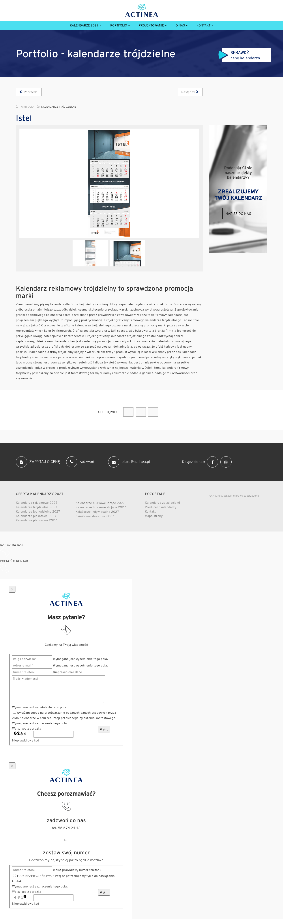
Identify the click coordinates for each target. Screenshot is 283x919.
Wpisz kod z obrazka (26, 728)
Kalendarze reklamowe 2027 (37, 502)
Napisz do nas (238, 214)
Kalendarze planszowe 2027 (36, 520)
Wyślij (104, 729)
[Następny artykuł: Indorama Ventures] (190, 92)
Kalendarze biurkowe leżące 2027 (100, 503)
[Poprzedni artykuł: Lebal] (29, 92)
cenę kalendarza (239, 55)
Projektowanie (151, 25)
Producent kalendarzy (160, 507)
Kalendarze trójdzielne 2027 (36, 507)
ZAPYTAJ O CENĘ (38, 462)
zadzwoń (80, 461)
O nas (180, 25)
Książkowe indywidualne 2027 (97, 511)
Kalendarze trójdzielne (58, 106)
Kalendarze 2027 (84, 25)
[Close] (12, 589)
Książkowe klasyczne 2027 (95, 516)
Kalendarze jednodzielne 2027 (38, 511)
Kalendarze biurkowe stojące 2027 (101, 507)
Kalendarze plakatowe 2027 (36, 516)
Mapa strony (154, 516)
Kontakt (203, 25)
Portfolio (118, 25)
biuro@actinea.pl (129, 462)
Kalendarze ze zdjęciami (162, 502)
